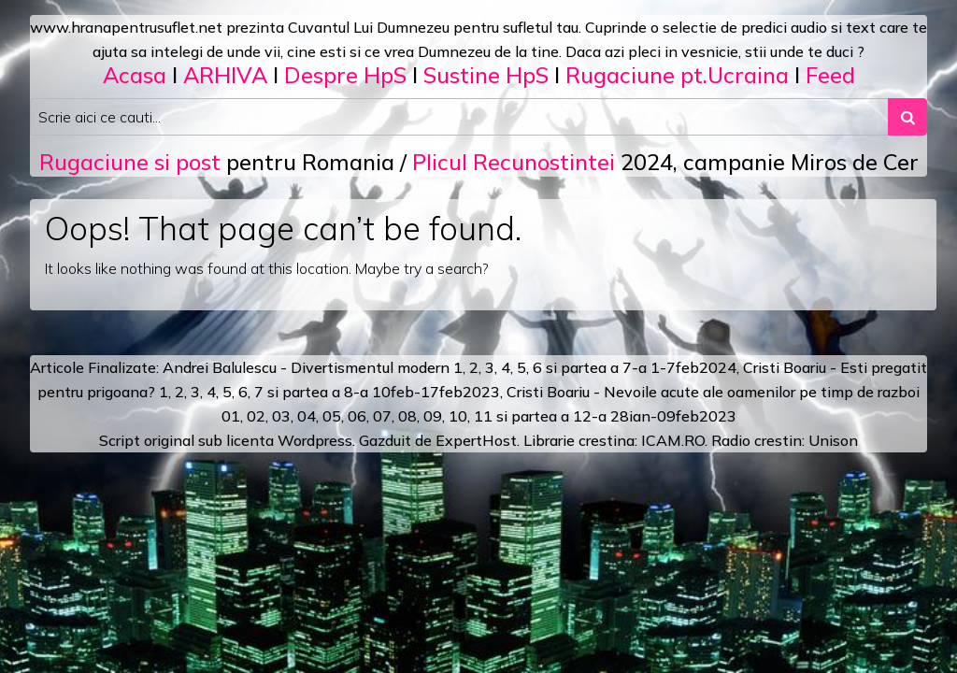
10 (458, 416)
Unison (833, 440)
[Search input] (459, 117)
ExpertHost (476, 440)
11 (483, 416)
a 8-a (350, 391)
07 (382, 416)
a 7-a (628, 367)
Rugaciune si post (130, 162)
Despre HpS (345, 75)
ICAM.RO (673, 440)
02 (256, 416)
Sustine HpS (486, 75)
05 (331, 416)
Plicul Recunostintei (513, 162)
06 (357, 416)
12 (582, 416)
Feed (830, 75)
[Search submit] (907, 117)
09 (432, 416)
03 (281, 416)
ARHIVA (225, 75)
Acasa (134, 75)
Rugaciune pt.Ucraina (677, 75)
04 (306, 416)
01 (230, 416)
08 (407, 416)
